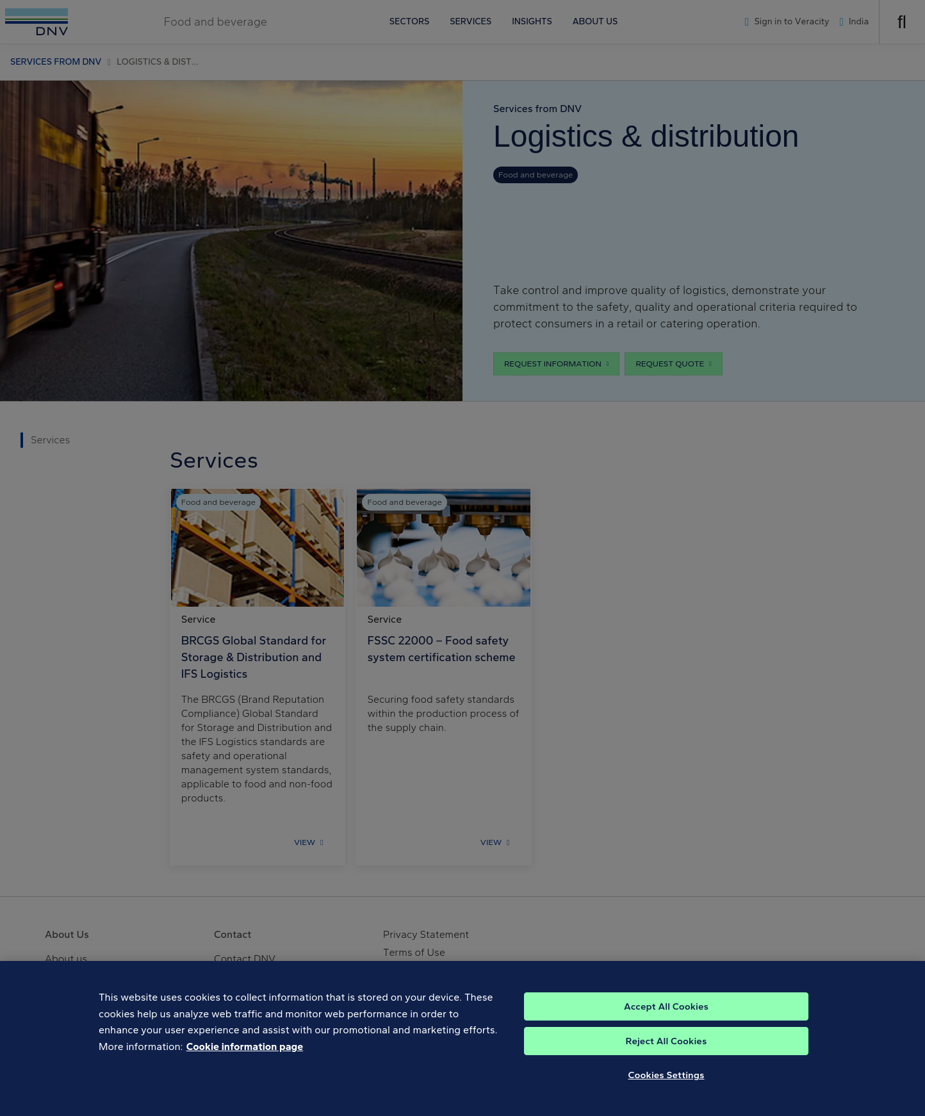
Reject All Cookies (666, 1054)
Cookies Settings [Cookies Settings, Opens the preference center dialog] (666, 1088)
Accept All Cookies (666, 1019)
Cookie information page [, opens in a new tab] (245, 1059)
